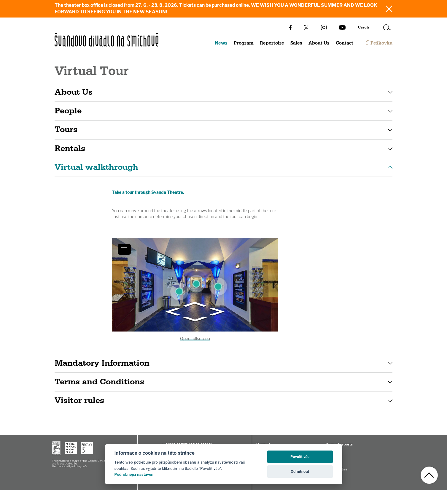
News (221, 43)
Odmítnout (300, 471)
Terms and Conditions (99, 382)
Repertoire (272, 43)
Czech (363, 27)
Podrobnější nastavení (134, 474)
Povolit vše (299, 456)
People (68, 111)
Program (244, 43)
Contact (344, 43)
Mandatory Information (102, 363)
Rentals (70, 148)
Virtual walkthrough (96, 167)
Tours (66, 129)
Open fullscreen (195, 338)
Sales (296, 43)
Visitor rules (79, 400)
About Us (319, 43)
